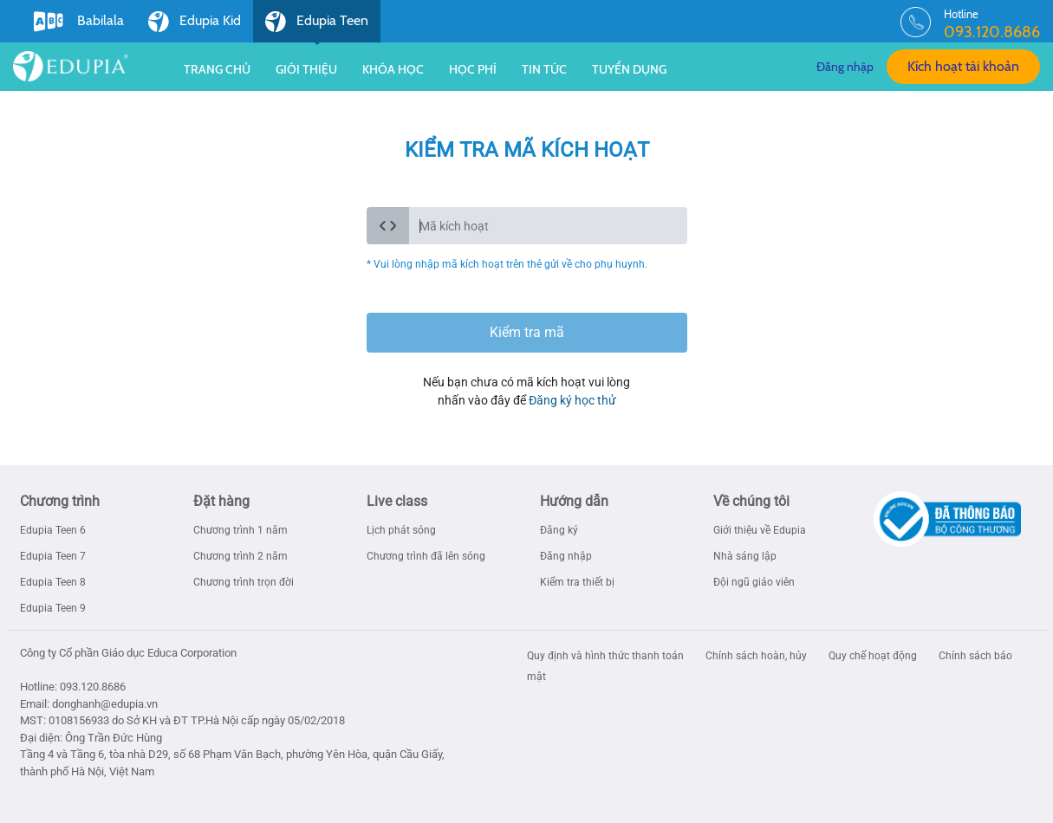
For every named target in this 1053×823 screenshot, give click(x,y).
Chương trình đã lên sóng (426, 556)
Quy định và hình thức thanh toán (606, 656)
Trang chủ (217, 69)
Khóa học (393, 69)
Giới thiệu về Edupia (759, 530)
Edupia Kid (194, 21)
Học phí (473, 69)
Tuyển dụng (629, 69)
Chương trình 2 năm (240, 556)
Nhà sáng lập (745, 556)
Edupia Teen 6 (53, 530)
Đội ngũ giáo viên (754, 582)
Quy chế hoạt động (874, 656)
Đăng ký (559, 530)
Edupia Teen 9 (53, 608)
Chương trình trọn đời (243, 582)
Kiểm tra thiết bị (577, 582)
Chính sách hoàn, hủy (757, 656)
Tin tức (544, 69)
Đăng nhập (845, 67)
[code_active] (548, 225)
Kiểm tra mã (527, 332)
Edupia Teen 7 (53, 556)
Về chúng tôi (751, 501)
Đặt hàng (221, 501)
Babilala (79, 21)
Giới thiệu (306, 69)
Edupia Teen (316, 26)
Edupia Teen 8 (53, 582)
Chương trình (60, 501)
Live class (397, 501)
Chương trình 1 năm (240, 530)
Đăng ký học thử (572, 400)
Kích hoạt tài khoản (963, 66)
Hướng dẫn (574, 501)
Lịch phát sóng (401, 530)
